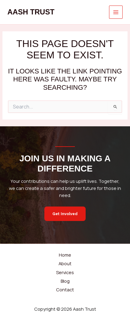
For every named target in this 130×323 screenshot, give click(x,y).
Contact (65, 289)
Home (65, 255)
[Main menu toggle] (116, 12)
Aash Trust (31, 12)
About (65, 263)
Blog (65, 281)
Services (65, 272)
